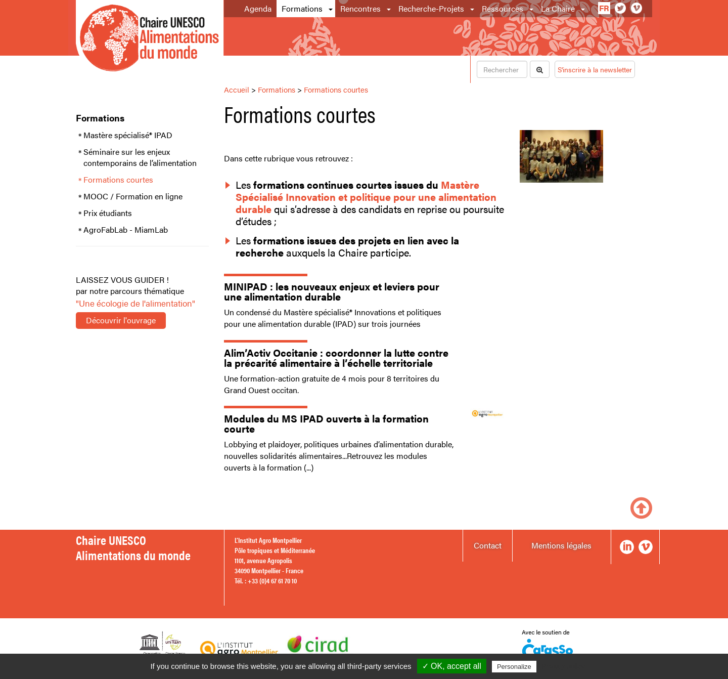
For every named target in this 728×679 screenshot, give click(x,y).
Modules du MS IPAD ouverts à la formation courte (326, 423)
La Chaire (558, 8)
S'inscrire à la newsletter (595, 69)
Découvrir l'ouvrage (121, 320)
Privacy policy (563, 666)
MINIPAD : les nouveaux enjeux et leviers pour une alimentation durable (331, 291)
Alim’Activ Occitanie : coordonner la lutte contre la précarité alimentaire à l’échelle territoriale (336, 357)
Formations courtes (118, 179)
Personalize (514, 666)
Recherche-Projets (431, 8)
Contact (488, 545)
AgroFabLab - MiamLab (125, 229)
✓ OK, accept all (451, 666)
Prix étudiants (107, 213)
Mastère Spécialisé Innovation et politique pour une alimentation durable (366, 196)
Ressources (502, 8)
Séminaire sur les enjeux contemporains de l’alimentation (140, 157)
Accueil (236, 89)
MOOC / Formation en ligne (133, 196)
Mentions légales (561, 545)
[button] (331, 8)
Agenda (257, 8)
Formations (302, 8)
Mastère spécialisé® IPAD (127, 135)
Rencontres (360, 8)
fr (604, 8)
